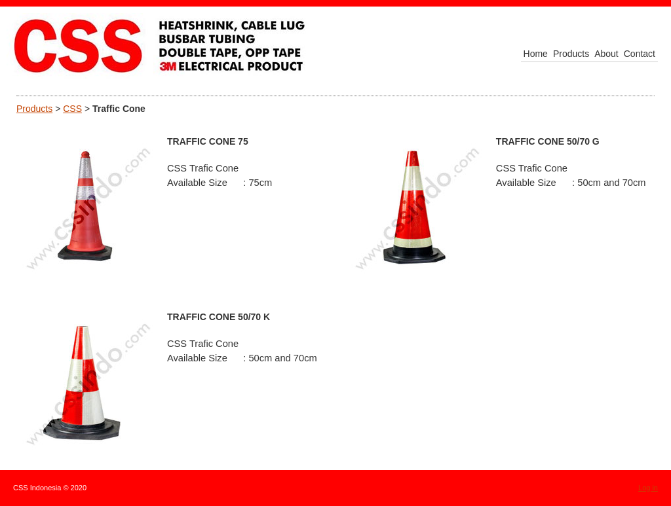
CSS (72, 108)
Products (34, 108)
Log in (648, 488)
